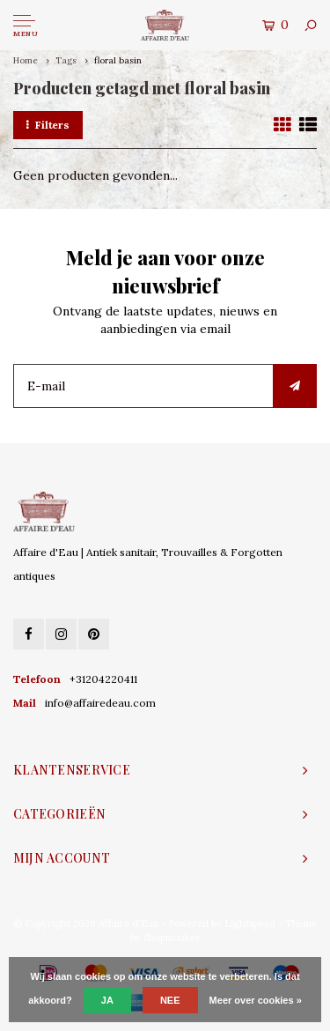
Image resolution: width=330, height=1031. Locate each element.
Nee (170, 1000)
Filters (48, 124)
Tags (66, 60)
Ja (107, 1000)
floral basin (118, 60)
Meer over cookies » (255, 1000)
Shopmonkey (172, 937)
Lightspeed (249, 923)
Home (25, 60)
